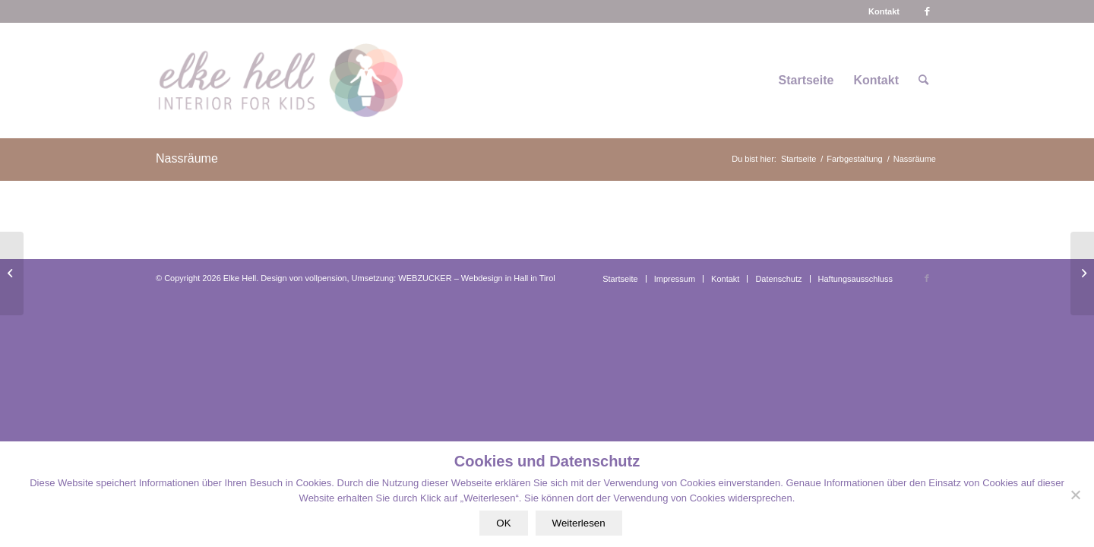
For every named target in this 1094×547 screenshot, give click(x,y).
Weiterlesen (578, 523)
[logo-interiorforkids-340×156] (280, 81)
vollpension (325, 278)
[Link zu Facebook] (926, 11)
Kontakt (884, 11)
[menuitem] (884, 11)
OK (503, 523)
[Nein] (1075, 494)
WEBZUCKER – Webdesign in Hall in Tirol (476, 278)
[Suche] (923, 81)
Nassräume (187, 158)
